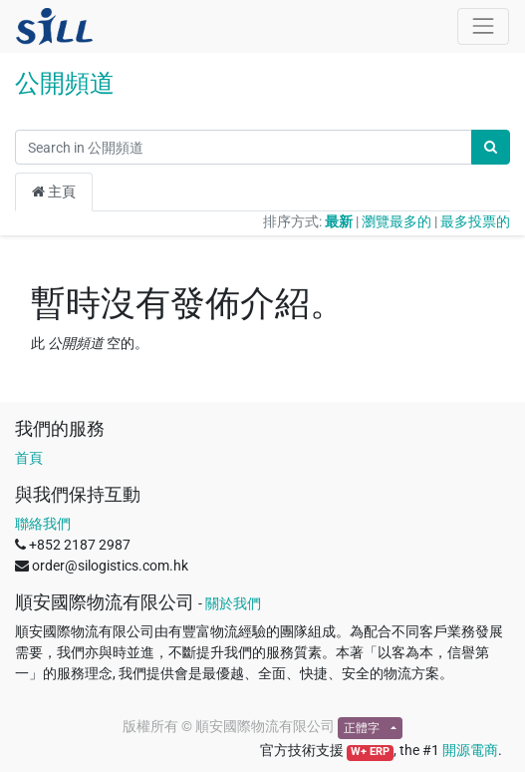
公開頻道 (65, 83)
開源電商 (470, 750)
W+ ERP (370, 751)
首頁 (29, 458)
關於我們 (233, 603)
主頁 (54, 191)
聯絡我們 (43, 524)
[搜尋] (490, 147)
